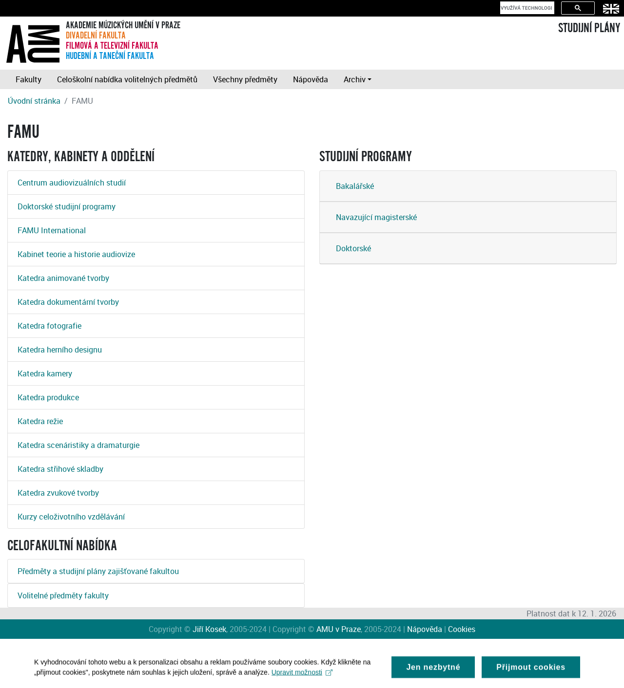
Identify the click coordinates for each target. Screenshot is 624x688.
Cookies (461, 629)
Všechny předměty (245, 79)
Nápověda (310, 79)
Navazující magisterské (376, 217)
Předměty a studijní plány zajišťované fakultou (98, 571)
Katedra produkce (48, 397)
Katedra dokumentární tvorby (68, 302)
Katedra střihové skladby (60, 469)
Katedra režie (40, 421)
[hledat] (526, 8)
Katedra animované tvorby (63, 278)
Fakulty (28, 79)
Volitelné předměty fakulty (63, 595)
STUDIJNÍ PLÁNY (589, 28)
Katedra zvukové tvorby (58, 492)
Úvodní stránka (34, 100)
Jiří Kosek (209, 629)
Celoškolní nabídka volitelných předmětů (127, 79)
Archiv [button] (355, 79)
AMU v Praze (338, 629)
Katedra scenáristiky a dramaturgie (78, 445)
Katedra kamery (45, 373)
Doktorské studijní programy (67, 206)
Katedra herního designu (60, 349)
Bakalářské (355, 186)
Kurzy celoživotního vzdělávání (71, 516)
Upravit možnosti (302, 675)
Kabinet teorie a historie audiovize (76, 254)
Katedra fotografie (49, 325)
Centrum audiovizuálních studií (72, 182)
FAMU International (52, 230)
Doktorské (353, 248)
